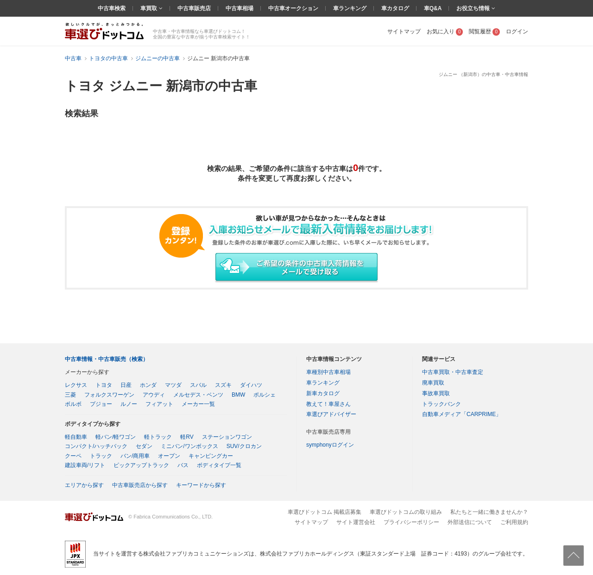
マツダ (173, 385)
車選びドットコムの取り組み (406, 512)
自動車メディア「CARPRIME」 (461, 414)
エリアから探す (84, 485)
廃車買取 (433, 382)
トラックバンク (441, 404)
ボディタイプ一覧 (219, 465)
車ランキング (349, 8)
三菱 (70, 395)
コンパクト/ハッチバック (96, 446)
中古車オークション (293, 8)
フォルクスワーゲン (109, 395)
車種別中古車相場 (328, 372)
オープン (169, 456)
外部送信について (470, 522)
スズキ (223, 385)
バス (183, 465)
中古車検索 (112, 8)
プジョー (101, 404)
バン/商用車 (135, 456)
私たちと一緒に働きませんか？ (489, 512)
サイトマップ (404, 31)
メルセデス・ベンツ (198, 395)
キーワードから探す (201, 485)
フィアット (159, 404)
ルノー (128, 404)
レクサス (76, 385)
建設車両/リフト (85, 465)
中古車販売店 (194, 8)
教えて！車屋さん (328, 404)
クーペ (73, 456)
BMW (238, 395)
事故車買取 (436, 393)
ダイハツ (251, 385)
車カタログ (395, 8)
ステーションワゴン (227, 437)
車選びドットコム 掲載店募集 (324, 512)
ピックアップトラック (141, 465)
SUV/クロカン (244, 446)
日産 (126, 385)
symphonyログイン (330, 445)
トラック (101, 456)
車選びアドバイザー (331, 414)
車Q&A (433, 8)
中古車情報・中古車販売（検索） (106, 359)
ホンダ (148, 385)
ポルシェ (264, 395)
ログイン (517, 31)
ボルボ (73, 404)
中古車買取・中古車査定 (452, 372)
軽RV (186, 437)
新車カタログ (323, 393)
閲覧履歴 (484, 31)
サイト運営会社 (355, 522)
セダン (144, 446)
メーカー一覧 (198, 404)
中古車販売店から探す (140, 485)
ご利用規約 (514, 522)
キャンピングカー (211, 456)
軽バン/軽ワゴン (115, 437)
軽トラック (158, 437)
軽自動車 (76, 437)
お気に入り (445, 31)
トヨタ (103, 385)
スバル (198, 385)
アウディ (154, 395)
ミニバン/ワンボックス (189, 446)
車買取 (149, 8)
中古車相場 (239, 8)
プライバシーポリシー (411, 522)
